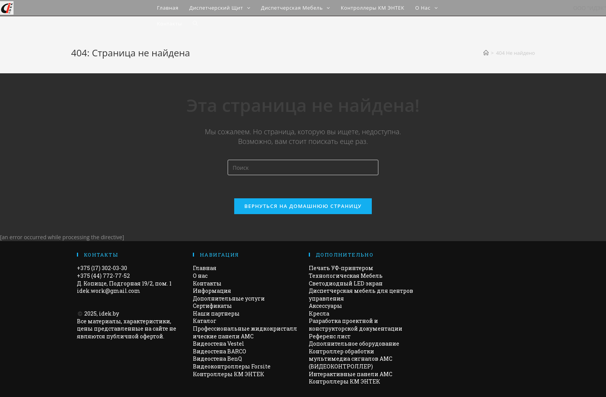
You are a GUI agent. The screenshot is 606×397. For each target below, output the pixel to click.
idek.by (109, 313)
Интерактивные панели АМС (350, 374)
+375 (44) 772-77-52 (103, 275)
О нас (200, 275)
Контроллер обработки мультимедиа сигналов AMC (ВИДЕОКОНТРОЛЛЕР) (350, 359)
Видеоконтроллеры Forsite (232, 366)
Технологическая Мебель (346, 275)
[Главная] (486, 52)
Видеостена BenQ (217, 358)
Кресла (319, 313)
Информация (212, 290)
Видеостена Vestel (218, 343)
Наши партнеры (216, 313)
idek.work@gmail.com (108, 290)
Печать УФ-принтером (341, 268)
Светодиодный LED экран (346, 283)
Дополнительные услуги (229, 298)
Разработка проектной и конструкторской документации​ (355, 325)
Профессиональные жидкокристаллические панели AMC (245, 332)
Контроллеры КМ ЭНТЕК (228, 374)
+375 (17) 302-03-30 (102, 268)
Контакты (207, 283)
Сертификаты (212, 305)
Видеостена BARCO (219, 351)
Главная (204, 268)
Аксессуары (325, 305)
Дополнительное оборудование (354, 343)
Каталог (204, 321)
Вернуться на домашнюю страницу (302, 206)
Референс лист (330, 336)
